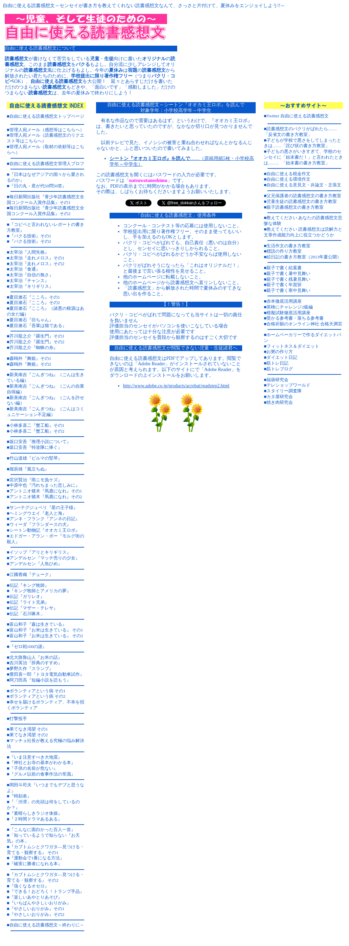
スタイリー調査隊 (284, 390)
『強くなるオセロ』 (29, 886)
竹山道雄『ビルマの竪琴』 (35, 458)
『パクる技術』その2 (30, 241)
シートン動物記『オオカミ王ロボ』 (44, 530)
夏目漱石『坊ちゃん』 (31, 319)
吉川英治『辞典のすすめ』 (35, 662)
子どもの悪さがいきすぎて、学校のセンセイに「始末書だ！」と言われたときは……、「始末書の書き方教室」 (303, 157)
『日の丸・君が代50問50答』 (38, 185)
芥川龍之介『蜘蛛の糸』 (33, 347)
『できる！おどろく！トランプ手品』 (46, 891)
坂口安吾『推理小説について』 (40, 441)
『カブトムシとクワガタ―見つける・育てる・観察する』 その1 (45, 849)
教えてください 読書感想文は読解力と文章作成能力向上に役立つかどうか (303, 232)
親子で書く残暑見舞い (288, 279)
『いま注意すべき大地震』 (35, 757)
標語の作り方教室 (284, 251)
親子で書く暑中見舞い (288, 273)
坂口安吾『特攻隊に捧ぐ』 (35, 447)
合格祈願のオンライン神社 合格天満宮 (304, 323)
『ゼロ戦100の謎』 (28, 646)
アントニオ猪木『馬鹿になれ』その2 (45, 496)
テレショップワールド (288, 385)
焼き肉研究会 (279, 402)
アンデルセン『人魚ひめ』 (35, 563)
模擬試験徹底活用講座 (288, 312)
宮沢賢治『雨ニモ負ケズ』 (35, 479)
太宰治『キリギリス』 (31, 286)
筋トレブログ (279, 368)
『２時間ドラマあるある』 (35, 819)
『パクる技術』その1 (30, 235)
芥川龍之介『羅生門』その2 (37, 341)
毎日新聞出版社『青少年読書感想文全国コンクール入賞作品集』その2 (45, 210)
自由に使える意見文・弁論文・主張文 (303, 184)
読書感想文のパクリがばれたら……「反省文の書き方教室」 (300, 131)
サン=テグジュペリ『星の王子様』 (43, 507)
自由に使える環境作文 (288, 179)
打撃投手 (18, 718)
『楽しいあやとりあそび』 (35, 897)
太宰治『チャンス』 (29, 280)
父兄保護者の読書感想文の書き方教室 (303, 195)
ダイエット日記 (281, 357)
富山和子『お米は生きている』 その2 (46, 635)
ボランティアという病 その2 (37, 696)
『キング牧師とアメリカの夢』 (40, 590)
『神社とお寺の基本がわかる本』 (42, 762)
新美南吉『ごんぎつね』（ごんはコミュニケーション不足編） (45, 411)
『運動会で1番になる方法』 (37, 857)
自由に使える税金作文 (288, 173)
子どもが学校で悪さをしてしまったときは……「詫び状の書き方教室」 (302, 143)
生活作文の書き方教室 (288, 245)
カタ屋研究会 (279, 396)
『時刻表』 (20, 796)
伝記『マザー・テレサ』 (33, 607)
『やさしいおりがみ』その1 (37, 908)
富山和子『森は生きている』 (38, 624)
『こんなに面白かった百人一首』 (42, 829)
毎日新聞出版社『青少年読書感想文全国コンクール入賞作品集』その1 (45, 199)
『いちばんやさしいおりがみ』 (40, 902)
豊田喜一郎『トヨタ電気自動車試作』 (46, 674)
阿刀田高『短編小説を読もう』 (40, 680)
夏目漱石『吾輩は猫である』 (38, 325)
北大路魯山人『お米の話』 (35, 657)
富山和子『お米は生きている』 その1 (46, 629)
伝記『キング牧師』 (29, 585)
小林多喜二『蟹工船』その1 (37, 425)
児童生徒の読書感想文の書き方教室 (301, 201)
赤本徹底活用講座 (284, 301)
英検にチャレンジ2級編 (289, 306)
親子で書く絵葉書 (284, 267)
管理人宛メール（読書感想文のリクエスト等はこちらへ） (45, 138)
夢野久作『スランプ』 (31, 668)
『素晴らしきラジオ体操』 (35, 813)
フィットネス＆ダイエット (292, 346)
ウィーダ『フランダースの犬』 (40, 524)
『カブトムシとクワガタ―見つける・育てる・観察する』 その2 (45, 877)
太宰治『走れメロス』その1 (37, 257)
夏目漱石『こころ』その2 (34, 302)
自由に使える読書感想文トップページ (46, 116)
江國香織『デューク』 (31, 574)
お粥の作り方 (279, 351)
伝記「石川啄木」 (27, 613)
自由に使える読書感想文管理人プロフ (46, 163)
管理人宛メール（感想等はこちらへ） (46, 129)
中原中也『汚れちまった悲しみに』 (44, 485)
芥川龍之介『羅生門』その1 (37, 336)
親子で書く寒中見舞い (288, 290)
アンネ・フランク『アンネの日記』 (44, 518)
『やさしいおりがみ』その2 (37, 914)
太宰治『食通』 (24, 269)
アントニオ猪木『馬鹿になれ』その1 (45, 490)
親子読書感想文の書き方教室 (295, 207)
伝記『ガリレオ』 (27, 596)
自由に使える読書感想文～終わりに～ (46, 924)
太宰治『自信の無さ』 (31, 274)
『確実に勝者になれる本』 (35, 863)
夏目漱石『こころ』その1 (34, 297)
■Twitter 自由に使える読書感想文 (296, 115)
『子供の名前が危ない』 (33, 768)
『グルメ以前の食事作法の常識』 (42, 774)
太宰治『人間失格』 (29, 252)
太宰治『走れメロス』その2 (37, 263)
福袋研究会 (277, 379)
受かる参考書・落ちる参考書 (295, 318)
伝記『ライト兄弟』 (29, 602)
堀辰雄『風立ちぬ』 (29, 468)
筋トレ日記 (277, 363)
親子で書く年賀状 (284, 284)
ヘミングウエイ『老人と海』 (38, 513)
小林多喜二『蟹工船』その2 (37, 431)
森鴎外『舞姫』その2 (30, 364)
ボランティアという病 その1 (37, 690)
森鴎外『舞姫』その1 (30, 358)
